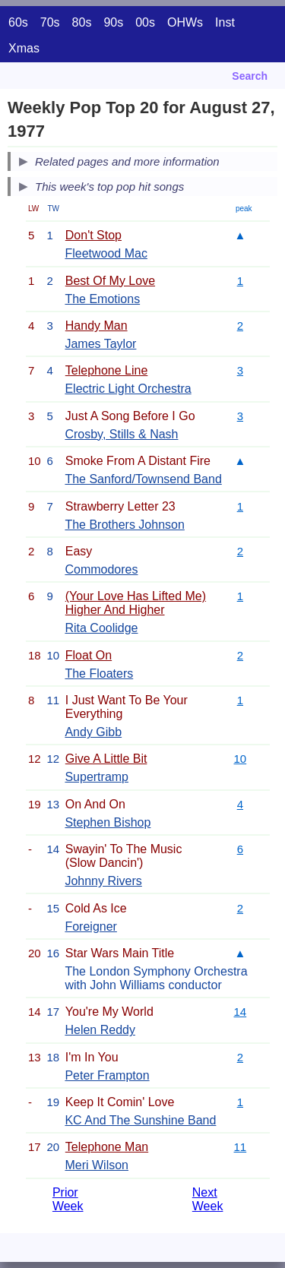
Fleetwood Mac (106, 253)
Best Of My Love (110, 280)
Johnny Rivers (103, 880)
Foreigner (90, 926)
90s (113, 22)
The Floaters (99, 673)
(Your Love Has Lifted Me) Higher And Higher (135, 603)
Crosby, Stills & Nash (121, 434)
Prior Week (68, 1199)
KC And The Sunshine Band (140, 1120)
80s (82, 22)
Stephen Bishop (107, 822)
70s (50, 22)
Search (250, 76)
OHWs (185, 22)
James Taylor (100, 343)
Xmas (24, 48)
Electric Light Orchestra (128, 388)
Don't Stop (93, 235)
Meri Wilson (96, 1165)
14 (240, 1011)
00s (145, 22)
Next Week (207, 1199)
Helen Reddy (100, 1029)
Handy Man (96, 325)
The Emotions (102, 298)
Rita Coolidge (101, 627)
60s (18, 22)
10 (240, 758)
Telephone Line (106, 370)
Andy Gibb (93, 732)
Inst (225, 22)
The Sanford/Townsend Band (143, 479)
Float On (88, 655)
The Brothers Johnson (124, 524)
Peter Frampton (107, 1075)
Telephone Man (106, 1146)
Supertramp (96, 776)
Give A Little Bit (106, 758)
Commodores (101, 569)
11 (240, 1146)
